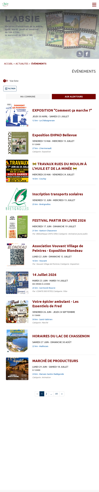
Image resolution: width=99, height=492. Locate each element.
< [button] (37, 393)
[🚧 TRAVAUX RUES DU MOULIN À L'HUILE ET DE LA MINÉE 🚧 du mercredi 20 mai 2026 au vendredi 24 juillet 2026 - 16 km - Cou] (63, 166)
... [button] (51, 393)
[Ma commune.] (28, 96)
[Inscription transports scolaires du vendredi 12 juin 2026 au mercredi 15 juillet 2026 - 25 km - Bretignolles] (57, 194)
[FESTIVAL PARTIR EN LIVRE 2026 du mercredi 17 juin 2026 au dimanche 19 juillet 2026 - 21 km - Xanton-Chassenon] (59, 220)
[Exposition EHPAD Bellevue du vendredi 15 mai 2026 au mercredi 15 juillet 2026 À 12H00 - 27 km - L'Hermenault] (54, 135)
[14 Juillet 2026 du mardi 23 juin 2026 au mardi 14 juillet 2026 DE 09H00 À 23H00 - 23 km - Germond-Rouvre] (44, 274)
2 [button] (46, 393)
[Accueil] (5, 4)
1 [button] (42, 393)
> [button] (62, 393)
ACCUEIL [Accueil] (8, 63)
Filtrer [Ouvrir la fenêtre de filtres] (9, 88)
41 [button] (56, 393)
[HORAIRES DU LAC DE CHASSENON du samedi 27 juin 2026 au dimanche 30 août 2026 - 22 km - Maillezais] (61, 336)
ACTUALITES (22, 63)
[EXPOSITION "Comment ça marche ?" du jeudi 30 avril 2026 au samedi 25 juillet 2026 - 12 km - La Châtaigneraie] (62, 110)
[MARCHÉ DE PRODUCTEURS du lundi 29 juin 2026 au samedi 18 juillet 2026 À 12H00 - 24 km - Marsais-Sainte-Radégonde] (55, 361)
